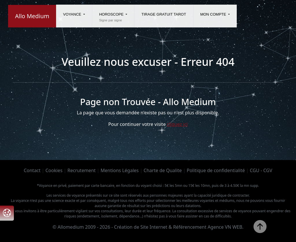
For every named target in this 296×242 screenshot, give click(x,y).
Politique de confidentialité (216, 170)
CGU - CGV (261, 170)
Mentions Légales (120, 170)
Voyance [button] (72, 14)
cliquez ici (177, 124)
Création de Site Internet (140, 227)
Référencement (189, 227)
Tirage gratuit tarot (163, 14)
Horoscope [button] (112, 14)
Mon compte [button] (213, 14)
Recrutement (81, 170)
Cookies (53, 170)
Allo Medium (32, 16)
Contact (32, 170)
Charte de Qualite (163, 170)
